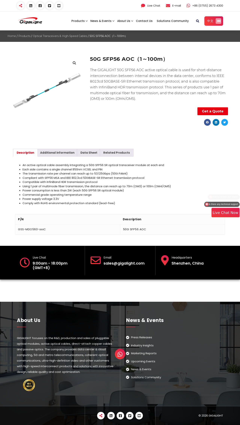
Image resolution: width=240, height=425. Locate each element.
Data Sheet (88, 153)
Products (78, 21)
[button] (207, 122)
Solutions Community (173, 21)
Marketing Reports (144, 353)
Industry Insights (142, 345)
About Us (123, 21)
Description (25, 153)
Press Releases (141, 337)
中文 (214, 21)
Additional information (57, 153)
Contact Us (144, 21)
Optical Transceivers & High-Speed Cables (60, 36)
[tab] (25, 152)
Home (12, 36)
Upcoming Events (143, 361)
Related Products (116, 153)
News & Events (101, 21)
